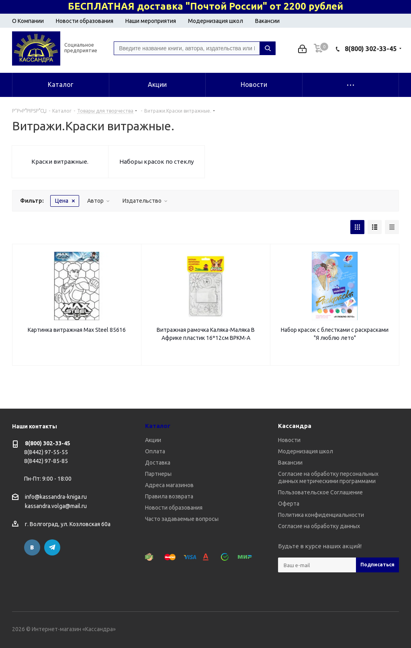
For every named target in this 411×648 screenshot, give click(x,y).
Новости (289, 440)
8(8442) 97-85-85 (46, 461)
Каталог (157, 425)
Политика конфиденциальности (321, 515)
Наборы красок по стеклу (156, 161)
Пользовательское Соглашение (320, 492)
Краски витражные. (59, 161)
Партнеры (158, 474)
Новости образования (84, 21)
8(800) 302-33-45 (371, 48)
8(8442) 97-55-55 (46, 452)
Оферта (288, 503)
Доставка (157, 462)
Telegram (52, 547)
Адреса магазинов (169, 485)
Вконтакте (32, 547)
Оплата (155, 451)
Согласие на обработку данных (319, 526)
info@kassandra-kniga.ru (56, 497)
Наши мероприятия (150, 21)
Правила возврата (169, 496)
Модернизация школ (215, 21)
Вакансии (267, 21)
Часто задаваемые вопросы (182, 519)
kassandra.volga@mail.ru (56, 506)
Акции (153, 440)
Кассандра (294, 425)
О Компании (28, 21)
